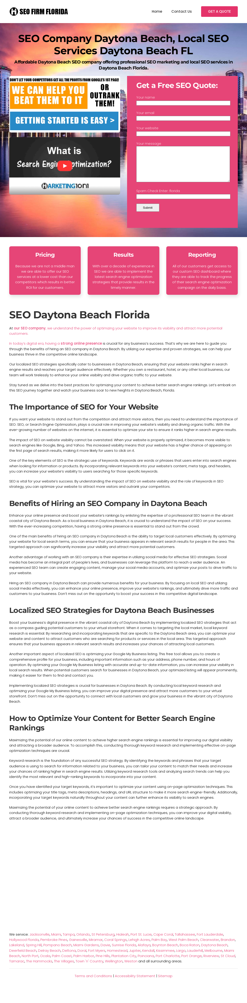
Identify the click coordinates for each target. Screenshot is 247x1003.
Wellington (114, 968)
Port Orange (191, 962)
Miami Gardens (86, 951)
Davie (105, 951)
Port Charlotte (168, 962)
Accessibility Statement (135, 982)
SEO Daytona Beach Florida (79, 321)
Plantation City (123, 962)
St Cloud (228, 962)
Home (157, 11)
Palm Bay (159, 946)
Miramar (96, 946)
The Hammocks (39, 968)
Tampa (69, 941)
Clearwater (209, 946)
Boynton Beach (165, 951)
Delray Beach (49, 957)
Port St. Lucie (141, 941)
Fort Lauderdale (210, 941)
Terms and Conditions (93, 982)
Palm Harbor (83, 962)
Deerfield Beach (22, 957)
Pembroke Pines (53, 946)
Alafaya (144, 951)
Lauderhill (195, 957)
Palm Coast (62, 962)
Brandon (228, 946)
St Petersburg (103, 941)
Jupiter (135, 957)
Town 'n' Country (89, 968)
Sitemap (165, 982)
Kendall (148, 957)
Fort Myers (96, 957)
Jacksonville (40, 941)
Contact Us (181, 11)
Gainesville (78, 946)
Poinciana (146, 962)
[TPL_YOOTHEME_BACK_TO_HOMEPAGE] (39, 11)
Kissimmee (165, 957)
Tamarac (16, 968)
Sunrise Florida (124, 951)
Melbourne (214, 957)
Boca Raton (189, 951)
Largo (181, 957)
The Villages (64, 968)
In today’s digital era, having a (35, 350)
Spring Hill (34, 951)
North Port (30, 962)
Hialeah (122, 941)
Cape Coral (163, 941)
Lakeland (16, 951)
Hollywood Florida (24, 946)
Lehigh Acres (139, 946)
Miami (56, 941)
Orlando (83, 941)
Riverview (211, 962)
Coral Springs (115, 946)
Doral (81, 957)
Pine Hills (103, 962)
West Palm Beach (183, 946)
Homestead (117, 957)
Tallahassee (185, 941)
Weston (130, 968)
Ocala (45, 962)
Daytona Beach (214, 951)
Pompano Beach (57, 951)
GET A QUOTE (219, 11)
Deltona (69, 957)
